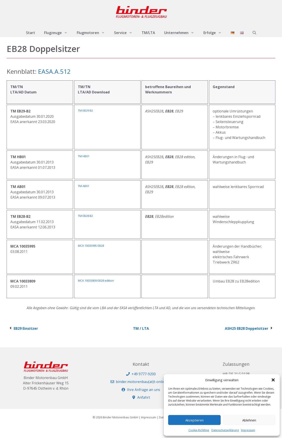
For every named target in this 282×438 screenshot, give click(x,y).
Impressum (248, 430)
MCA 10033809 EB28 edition (96, 281)
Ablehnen (249, 420)
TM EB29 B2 (85, 110)
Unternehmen (181, 32)
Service (125, 32)
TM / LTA (141, 328)
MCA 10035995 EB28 (91, 246)
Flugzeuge (58, 32)
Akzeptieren (194, 420)
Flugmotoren (93, 32)
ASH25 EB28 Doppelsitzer (249, 328)
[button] (273, 380)
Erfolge (214, 32)
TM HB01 (83, 156)
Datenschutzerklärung (225, 430)
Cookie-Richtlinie (198, 430)
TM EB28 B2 (85, 216)
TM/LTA (148, 32)
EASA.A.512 (54, 71)
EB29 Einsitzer (23, 328)
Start (30, 32)
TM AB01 (83, 186)
